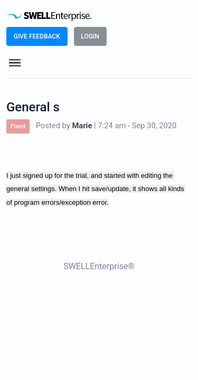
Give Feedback (37, 36)
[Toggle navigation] (14, 64)
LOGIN (90, 36)
